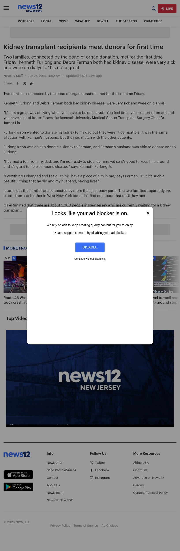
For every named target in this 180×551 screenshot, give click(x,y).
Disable (90, 247)
